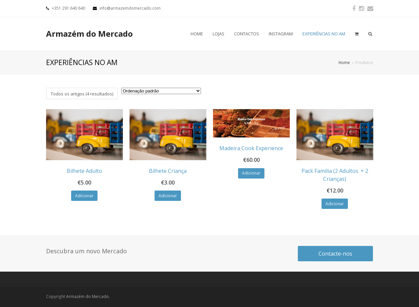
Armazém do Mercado (89, 33)
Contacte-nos (335, 253)
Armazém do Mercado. (88, 296)
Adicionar (84, 196)
